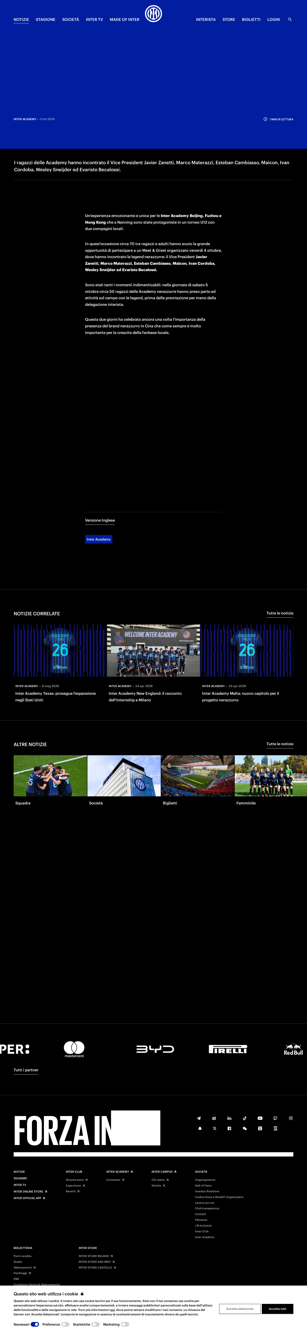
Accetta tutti (277, 1309)
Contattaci (113, 1180)
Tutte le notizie (279, 577)
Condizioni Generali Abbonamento (37, 1284)
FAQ (16, 1279)
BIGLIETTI (251, 19)
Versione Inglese (100, 484)
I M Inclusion (203, 1225)
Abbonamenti (23, 1267)
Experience (73, 1185)
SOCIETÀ (70, 19)
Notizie (19, 1172)
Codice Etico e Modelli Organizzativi (219, 1197)
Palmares (201, 1220)
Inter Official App (27, 1198)
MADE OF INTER (124, 19)
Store (229, 19)
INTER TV (94, 19)
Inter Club (74, 1172)
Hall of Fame (203, 1185)
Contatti (200, 1214)
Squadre (20, 1178)
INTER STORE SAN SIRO (95, 1262)
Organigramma (205, 1180)
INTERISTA (206, 19)
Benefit (71, 1191)
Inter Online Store (28, 1191)
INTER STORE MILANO (94, 1256)
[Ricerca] (290, 19)
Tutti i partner (26, 1069)
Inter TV (20, 1185)
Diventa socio (75, 1180)
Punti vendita (22, 1256)
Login (273, 19)
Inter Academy (99, 503)
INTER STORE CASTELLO (95, 1267)
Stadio (18, 1262)
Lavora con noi (204, 1203)
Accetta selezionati (239, 1309)
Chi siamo (158, 1180)
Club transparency (207, 1208)
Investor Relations (207, 1191)
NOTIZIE (21, 19)
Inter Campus (162, 1172)
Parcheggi (20, 1273)
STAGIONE (45, 19)
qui (112, 1310)
